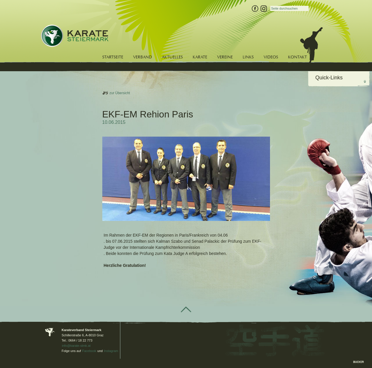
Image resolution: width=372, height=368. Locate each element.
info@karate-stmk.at (76, 345)
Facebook (89, 351)
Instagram (111, 351)
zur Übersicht (120, 93)
